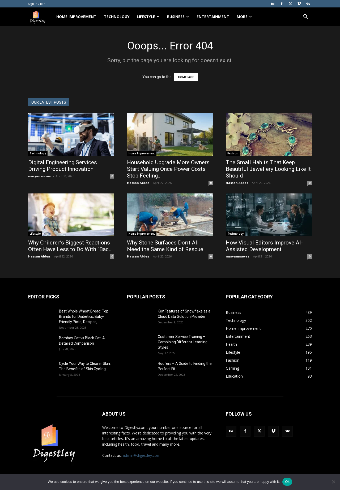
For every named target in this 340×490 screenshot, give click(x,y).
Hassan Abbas (138, 183)
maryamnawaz (40, 176)
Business (178, 16)
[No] (333, 481)
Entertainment (213, 16)
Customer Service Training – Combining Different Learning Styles (182, 342)
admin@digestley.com (141, 455)
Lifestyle (148, 16)
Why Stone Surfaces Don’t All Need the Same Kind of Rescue (166, 245)
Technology (116, 16)
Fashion (232, 153)
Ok (287, 482)
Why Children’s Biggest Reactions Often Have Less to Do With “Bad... (70, 245)
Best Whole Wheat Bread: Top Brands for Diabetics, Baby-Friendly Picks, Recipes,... (83, 316)
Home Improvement (76, 16)
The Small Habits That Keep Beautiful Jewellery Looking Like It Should (268, 169)
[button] (305, 17)
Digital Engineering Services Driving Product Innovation (62, 165)
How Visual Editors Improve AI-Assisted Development (264, 245)
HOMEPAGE (186, 77)
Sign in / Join (36, 4)
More (244, 16)
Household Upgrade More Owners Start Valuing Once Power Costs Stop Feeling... (168, 169)
